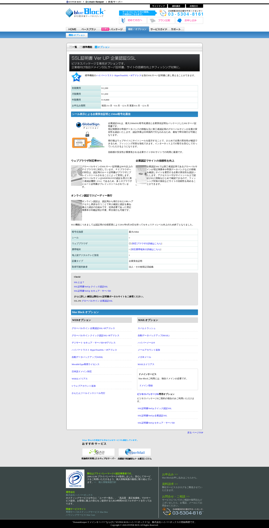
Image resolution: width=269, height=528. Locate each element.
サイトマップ (158, 6)
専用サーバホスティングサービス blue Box (87, 512)
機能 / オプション (137, 29)
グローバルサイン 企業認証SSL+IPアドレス (93, 328)
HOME (72, 29)
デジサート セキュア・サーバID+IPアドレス (94, 343)
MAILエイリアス (146, 364)
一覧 (74, 47)
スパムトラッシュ (147, 328)
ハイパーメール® (146, 343)
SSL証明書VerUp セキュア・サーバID (92, 291)
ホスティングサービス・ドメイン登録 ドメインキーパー (96, 1)
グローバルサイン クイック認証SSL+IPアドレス (95, 335)
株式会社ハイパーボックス (79, 495)
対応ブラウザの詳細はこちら (146, 243)
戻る (189, 432)
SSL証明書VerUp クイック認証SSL (91, 286)
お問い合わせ (194, 6)
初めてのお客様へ (133, 20)
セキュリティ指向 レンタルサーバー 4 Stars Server (97, 453)
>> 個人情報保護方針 (105, 482)
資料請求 (176, 6)
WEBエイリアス (80, 379)
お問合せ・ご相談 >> (176, 496)
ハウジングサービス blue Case (80, 515)
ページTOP (197, 432)
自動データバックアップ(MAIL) (153, 335)
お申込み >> (170, 474)
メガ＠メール (144, 357)
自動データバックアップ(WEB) (87, 357)
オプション (104, 47)
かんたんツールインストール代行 (88, 393)
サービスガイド (159, 29)
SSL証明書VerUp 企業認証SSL (152, 415)
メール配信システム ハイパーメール (134, 453)
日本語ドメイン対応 (82, 371)
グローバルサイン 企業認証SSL (97, 301)
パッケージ (112, 29)
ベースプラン (88, 29)
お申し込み (189, 20)
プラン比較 (161, 20)
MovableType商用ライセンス (86, 364)
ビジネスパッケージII (148, 394)
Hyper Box (75, 1)
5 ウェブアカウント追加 (84, 386)
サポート (176, 29)
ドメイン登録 (146, 385)
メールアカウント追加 (149, 350)
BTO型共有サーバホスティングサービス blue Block (85, 13)
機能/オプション (77, 35)
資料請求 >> (170, 484)
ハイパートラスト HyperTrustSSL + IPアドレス (118, 75)
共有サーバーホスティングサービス (117, 1)
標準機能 (87, 47)
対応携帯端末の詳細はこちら (145, 249)
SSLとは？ (79, 282)
